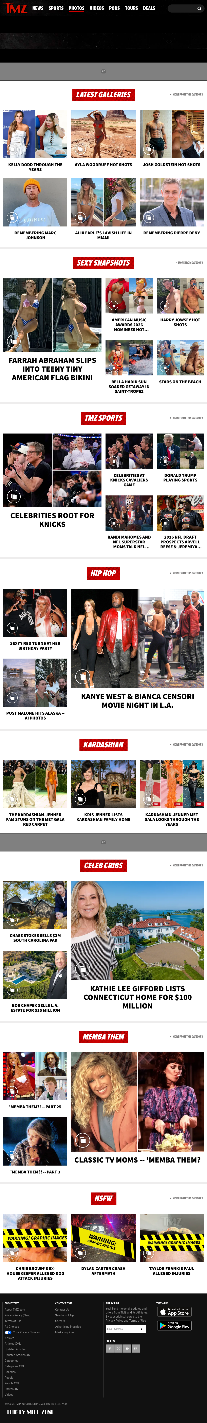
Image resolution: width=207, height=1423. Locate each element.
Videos (105, 41)
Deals (189, 41)
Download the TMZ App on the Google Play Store (174, 1326)
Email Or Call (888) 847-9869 (49, 25)
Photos (74, 41)
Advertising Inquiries (68, 1326)
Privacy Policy (114, 1320)
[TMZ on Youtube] (19, 7)
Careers (60, 1321)
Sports (41, 41)
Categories (11, 1360)
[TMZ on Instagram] (26, 7)
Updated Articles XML (18, 1355)
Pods (134, 41)
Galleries (10, 1372)
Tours (161, 41)
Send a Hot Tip (64, 1315)
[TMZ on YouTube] (127, 1348)
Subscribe (142, 1329)
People (9, 1377)
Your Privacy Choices (22, 1332)
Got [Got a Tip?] (15, 25)
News (12, 41)
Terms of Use (13, 1321)
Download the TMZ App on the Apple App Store (174, 1312)
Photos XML (12, 1389)
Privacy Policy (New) (17, 1315)
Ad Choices (12, 1326)
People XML (12, 1383)
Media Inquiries (64, 1332)
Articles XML (13, 1343)
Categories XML (15, 1366)
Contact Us (62, 1309)
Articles (9, 1338)
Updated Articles (15, 1349)
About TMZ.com (15, 1309)
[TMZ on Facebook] (5, 7)
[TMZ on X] (12, 7)
